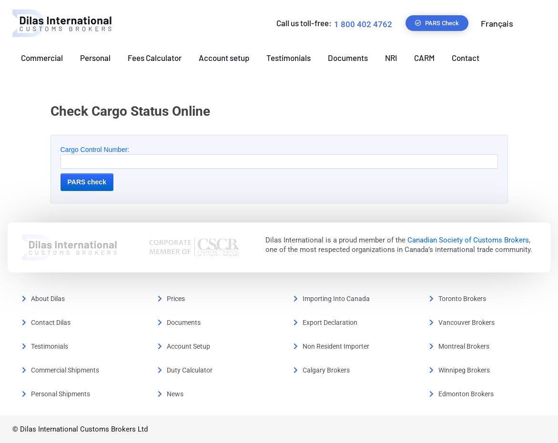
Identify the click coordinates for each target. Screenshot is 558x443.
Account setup (224, 57)
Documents (348, 57)
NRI (391, 57)
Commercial (42, 57)
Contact (465, 57)
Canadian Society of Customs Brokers (468, 240)
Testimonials (288, 57)
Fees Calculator (155, 57)
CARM (424, 57)
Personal (95, 57)
